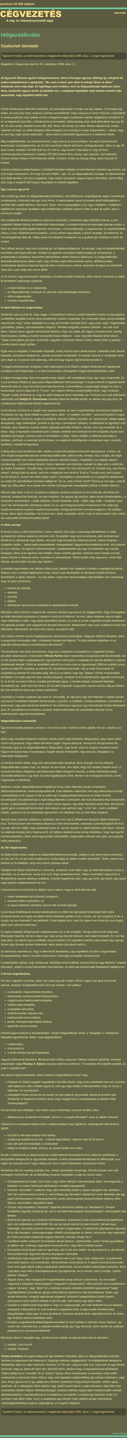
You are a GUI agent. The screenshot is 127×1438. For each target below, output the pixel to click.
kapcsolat (120, 12)
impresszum (119, 1433)
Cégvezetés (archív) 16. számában (35, 64)
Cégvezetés (31, 14)
